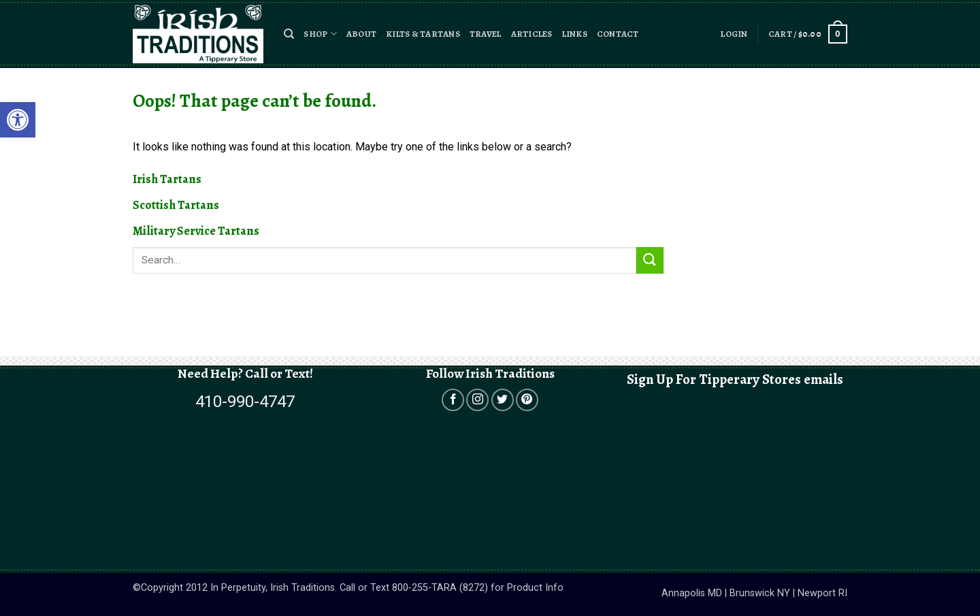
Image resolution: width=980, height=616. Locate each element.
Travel (486, 33)
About (361, 33)
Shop (320, 33)
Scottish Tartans (176, 205)
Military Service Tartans (196, 231)
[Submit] (650, 260)
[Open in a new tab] (453, 400)
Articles (532, 33)
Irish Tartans (167, 179)
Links (574, 33)
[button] (289, 34)
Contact (618, 33)
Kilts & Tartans (423, 33)
